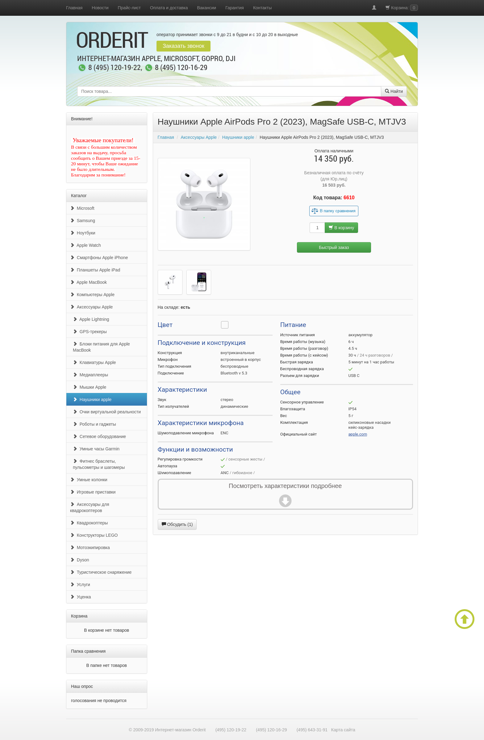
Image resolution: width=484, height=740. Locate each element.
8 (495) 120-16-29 (181, 68)
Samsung (82, 220)
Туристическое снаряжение (100, 572)
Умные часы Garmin (96, 448)
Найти (394, 91)
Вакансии (206, 7)
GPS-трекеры (90, 331)
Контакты (262, 7)
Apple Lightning (91, 319)
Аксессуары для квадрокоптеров (89, 507)
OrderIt (112, 39)
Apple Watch (85, 245)
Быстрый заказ (334, 247)
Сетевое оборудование (99, 436)
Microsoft (82, 208)
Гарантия (234, 7)
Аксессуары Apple (91, 306)
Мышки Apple (89, 387)
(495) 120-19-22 (230, 729)
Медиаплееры (90, 374)
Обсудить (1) (177, 524)
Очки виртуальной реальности (107, 411)
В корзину (341, 227)
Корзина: (402, 8)
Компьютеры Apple (92, 294)
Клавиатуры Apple (94, 362)
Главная (74, 7)
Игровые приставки (92, 492)
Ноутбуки (82, 232)
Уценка (80, 596)
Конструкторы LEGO (94, 535)
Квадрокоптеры (89, 522)
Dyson (79, 559)
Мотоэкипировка (90, 547)
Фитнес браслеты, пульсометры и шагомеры (99, 464)
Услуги (80, 584)
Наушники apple (92, 399)
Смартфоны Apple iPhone (99, 257)
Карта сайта (343, 729)
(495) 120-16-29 (271, 729)
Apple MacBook (88, 282)
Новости (100, 7)
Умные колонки (88, 479)
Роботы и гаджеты (94, 424)
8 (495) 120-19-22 (114, 68)
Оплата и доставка (169, 7)
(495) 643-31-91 (312, 729)
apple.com (357, 434)
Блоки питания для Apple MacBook (101, 347)
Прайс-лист (129, 7)
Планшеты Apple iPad (95, 269)
